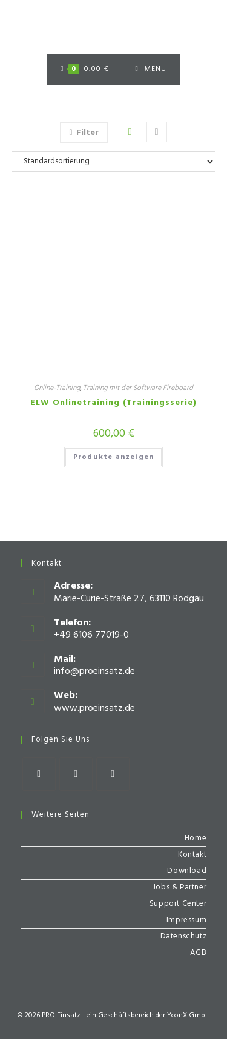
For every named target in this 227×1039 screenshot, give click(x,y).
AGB (198, 952)
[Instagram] (76, 774)
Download (186, 871)
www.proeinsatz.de (94, 708)
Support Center (178, 903)
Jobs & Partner (179, 887)
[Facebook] (39, 774)
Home (195, 838)
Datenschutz (183, 936)
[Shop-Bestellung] (114, 161)
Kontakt (192, 854)
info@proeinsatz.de (94, 671)
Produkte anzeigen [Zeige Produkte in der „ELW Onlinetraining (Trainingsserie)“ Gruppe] (113, 457)
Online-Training (57, 388)
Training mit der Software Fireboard (138, 388)
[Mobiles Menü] (151, 69)
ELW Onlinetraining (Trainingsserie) (113, 403)
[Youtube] (113, 774)
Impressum (186, 920)
